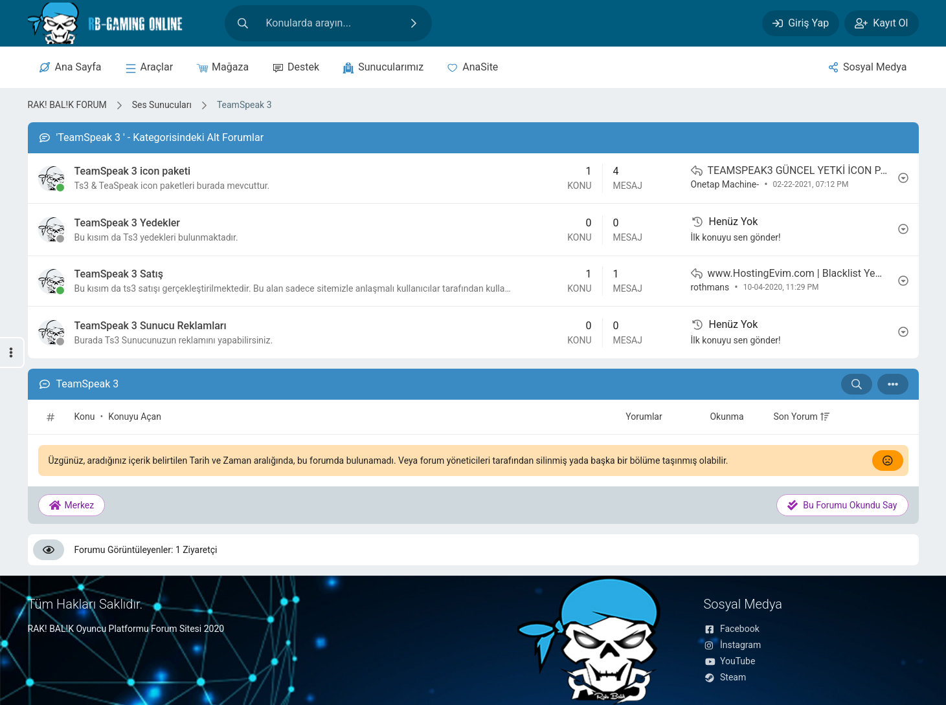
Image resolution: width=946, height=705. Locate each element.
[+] (824, 416)
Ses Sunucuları (162, 105)
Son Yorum (796, 416)
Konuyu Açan (134, 416)
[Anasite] (472, 67)
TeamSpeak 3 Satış (118, 274)
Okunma (726, 416)
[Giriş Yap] (800, 23)
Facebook (732, 629)
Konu (84, 416)
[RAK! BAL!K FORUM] (116, 23)
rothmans (710, 287)
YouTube (730, 661)
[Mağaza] (222, 67)
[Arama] (243, 23)
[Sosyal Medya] (868, 67)
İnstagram (732, 645)
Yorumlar (643, 416)
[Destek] (295, 67)
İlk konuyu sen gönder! (736, 237)
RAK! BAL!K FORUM (67, 105)
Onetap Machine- (725, 184)
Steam (725, 677)
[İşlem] (903, 178)
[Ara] (414, 23)
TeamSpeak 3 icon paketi (132, 171)
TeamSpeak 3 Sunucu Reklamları (150, 326)
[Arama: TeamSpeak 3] (856, 384)
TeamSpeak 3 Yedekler (127, 223)
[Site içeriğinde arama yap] (328, 23)
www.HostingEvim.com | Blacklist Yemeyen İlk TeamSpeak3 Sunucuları (798, 273)
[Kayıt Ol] (881, 23)
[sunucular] (149, 67)
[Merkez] (70, 67)
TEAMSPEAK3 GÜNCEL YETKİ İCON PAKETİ (798, 170)
